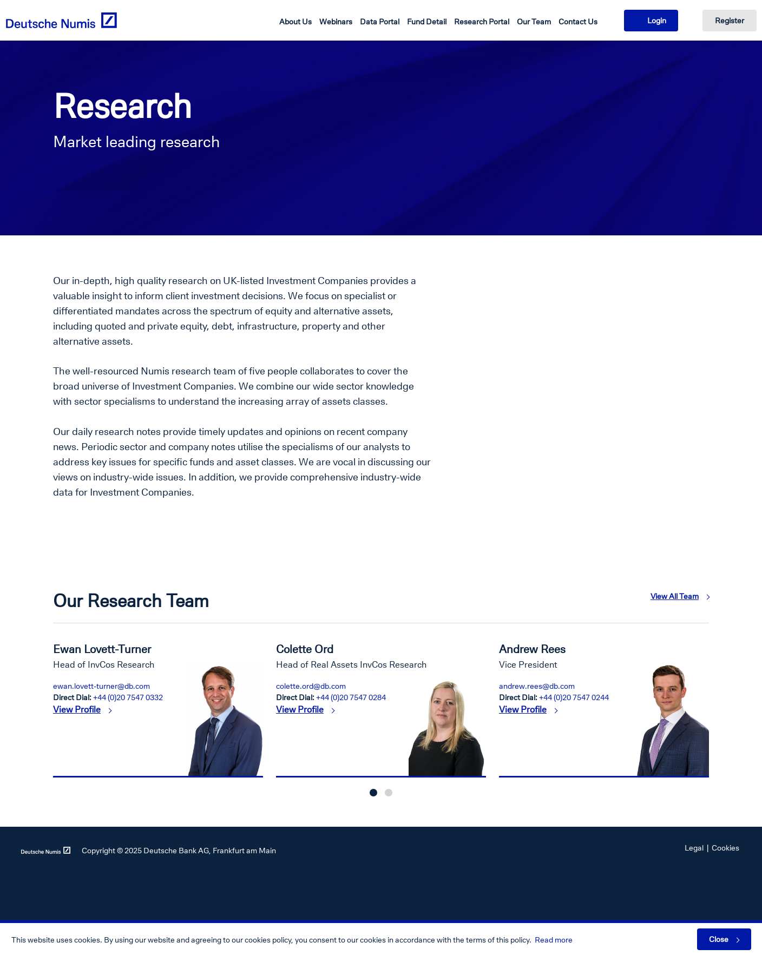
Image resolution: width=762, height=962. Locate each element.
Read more (554, 939)
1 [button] (373, 792)
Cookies (725, 847)
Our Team (534, 21)
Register (729, 20)
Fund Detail (426, 21)
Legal (694, 847)
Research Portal (481, 21)
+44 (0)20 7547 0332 (128, 697)
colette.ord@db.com (311, 686)
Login (656, 20)
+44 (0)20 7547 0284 (351, 697)
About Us (295, 21)
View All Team (675, 596)
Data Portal (379, 21)
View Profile (77, 709)
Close (718, 939)
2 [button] (388, 792)
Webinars (335, 21)
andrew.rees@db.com (537, 686)
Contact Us (578, 21)
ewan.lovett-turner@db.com (101, 686)
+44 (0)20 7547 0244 (574, 697)
